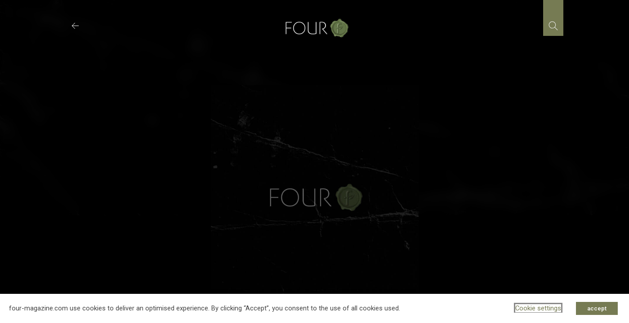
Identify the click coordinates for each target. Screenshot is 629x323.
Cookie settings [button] (538, 308)
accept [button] (597, 308)
